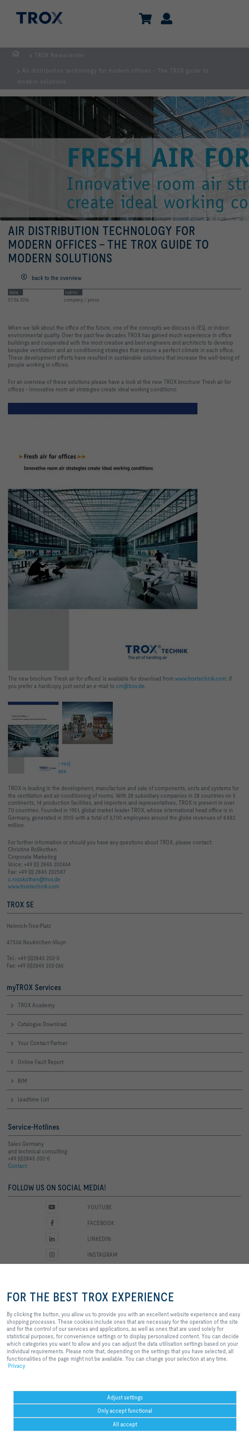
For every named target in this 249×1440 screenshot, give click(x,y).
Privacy (16, 1365)
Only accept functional (124, 1410)
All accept (125, 1424)
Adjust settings (125, 1397)
